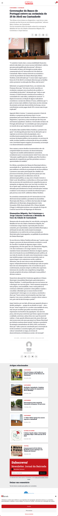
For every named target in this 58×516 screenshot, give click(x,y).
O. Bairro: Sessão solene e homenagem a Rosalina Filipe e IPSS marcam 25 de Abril (35, 434)
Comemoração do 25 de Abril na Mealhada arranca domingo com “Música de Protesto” (33, 449)
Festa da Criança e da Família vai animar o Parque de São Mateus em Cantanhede (34, 373)
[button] (55, 496)
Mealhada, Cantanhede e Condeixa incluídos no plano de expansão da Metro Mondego (34, 389)
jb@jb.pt (29, 350)
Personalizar (29, 510)
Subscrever (43, 473)
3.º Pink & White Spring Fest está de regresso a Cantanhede (34, 418)
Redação (29, 349)
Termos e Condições (29, 514)
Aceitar (29, 506)
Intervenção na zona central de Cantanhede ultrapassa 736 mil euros (34, 403)
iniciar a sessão (18, 486)
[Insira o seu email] (25, 473)
